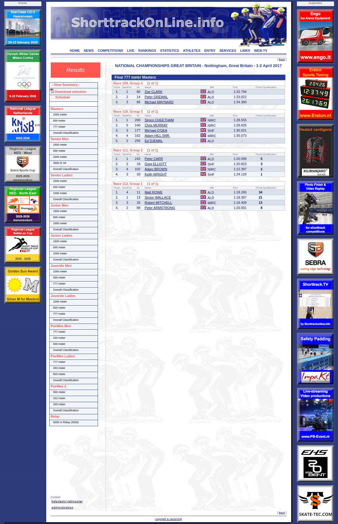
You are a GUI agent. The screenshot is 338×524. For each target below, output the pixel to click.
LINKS (245, 50)
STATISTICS (169, 50)
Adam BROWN (156, 169)
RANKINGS (147, 50)
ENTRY (210, 50)
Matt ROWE (153, 192)
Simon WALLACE (158, 197)
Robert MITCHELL (158, 202)
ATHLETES (191, 50)
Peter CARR (154, 159)
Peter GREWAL (156, 97)
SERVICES (227, 50)
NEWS (89, 50)
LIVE (130, 50)
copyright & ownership (168, 519)
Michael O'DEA (156, 130)
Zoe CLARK (153, 92)
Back (282, 59)
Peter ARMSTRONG (160, 208)
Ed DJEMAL (154, 141)
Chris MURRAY (156, 125)
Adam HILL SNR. (157, 135)
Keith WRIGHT (156, 174)
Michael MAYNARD (159, 102)
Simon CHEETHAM (159, 120)
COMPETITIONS (110, 50)
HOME (75, 50)
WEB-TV (260, 50)
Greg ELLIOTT (155, 164)
